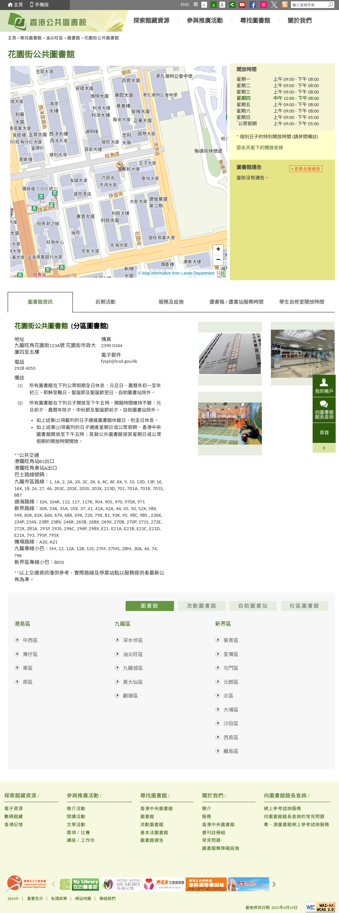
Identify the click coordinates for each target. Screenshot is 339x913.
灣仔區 (30, 654)
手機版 (42, 5)
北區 (228, 696)
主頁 (18, 5)
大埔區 (230, 710)
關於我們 (300, 20)
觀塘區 (130, 696)
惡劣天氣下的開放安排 (259, 148)
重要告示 (35, 898)
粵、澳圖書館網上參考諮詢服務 (296, 824)
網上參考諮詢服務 (282, 808)
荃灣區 (230, 654)
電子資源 (13, 808)
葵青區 (230, 640)
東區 (28, 668)
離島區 (230, 751)
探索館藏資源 (151, 20)
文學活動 (76, 824)
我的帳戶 (324, 391)
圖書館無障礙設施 (220, 848)
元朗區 (230, 682)
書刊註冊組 (213, 832)
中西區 (30, 640)
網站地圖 (83, 898)
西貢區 (230, 738)
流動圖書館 (152, 824)
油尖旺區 (54, 37)
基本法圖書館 (154, 832)
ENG (185, 4)
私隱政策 (59, 898)
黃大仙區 (133, 682)
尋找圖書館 (255, 20)
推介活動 (76, 808)
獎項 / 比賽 (78, 832)
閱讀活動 (76, 816)
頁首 (324, 433)
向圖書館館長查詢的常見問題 (294, 816)
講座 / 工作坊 (81, 840)
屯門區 (230, 668)
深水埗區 (133, 640)
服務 (206, 816)
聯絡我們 (108, 898)
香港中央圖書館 (156, 808)
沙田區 (230, 724)
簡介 (206, 808)
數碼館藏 (13, 816)
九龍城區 (133, 668)
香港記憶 (13, 824)
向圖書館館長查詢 (324, 415)
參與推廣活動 (205, 20)
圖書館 (73, 37)
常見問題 (211, 840)
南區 (28, 682)
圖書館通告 (152, 840)
